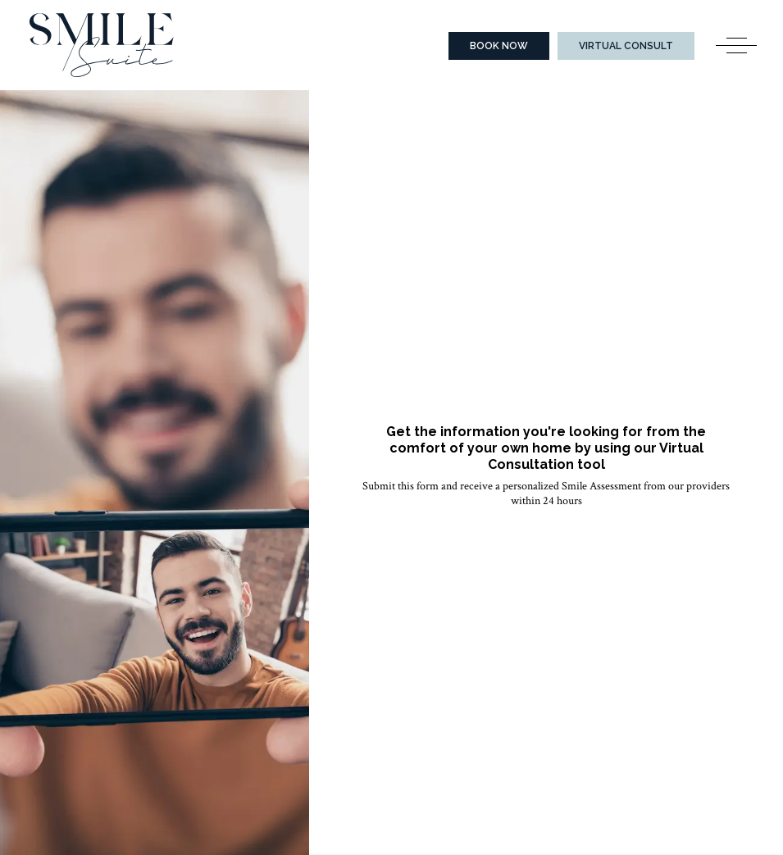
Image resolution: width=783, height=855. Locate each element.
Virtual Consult (626, 46)
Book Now (499, 46)
